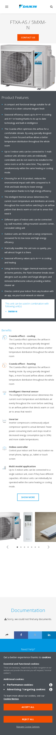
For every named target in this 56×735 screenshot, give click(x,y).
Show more (28, 497)
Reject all (28, 719)
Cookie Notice (11, 698)
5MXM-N (12, 311)
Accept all (28, 707)
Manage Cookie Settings (28, 726)
